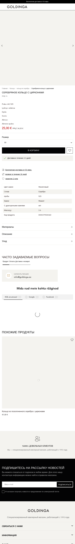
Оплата (12, 261)
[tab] (37, 227)
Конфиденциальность (29, 515)
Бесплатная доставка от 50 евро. (37, 2)
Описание (37, 234)
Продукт (6, 261)
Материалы (37, 227)
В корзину (33, 150)
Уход (37, 241)
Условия (46, 515)
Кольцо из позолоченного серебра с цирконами (23, 371)
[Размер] (37, 143)
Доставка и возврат (22, 261)
